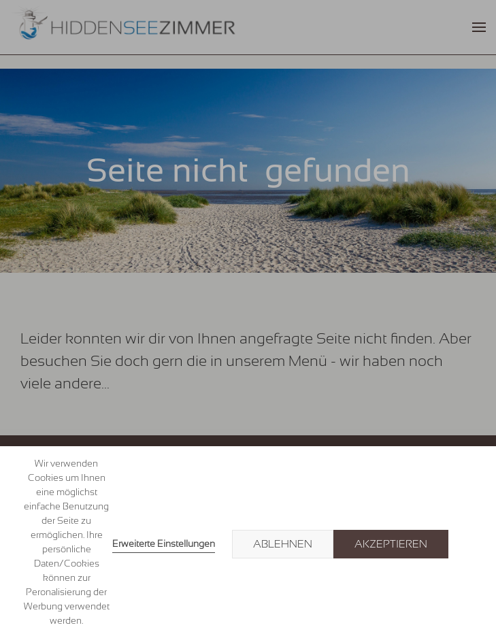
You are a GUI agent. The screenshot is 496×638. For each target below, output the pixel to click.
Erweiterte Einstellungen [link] (163, 543)
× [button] (470, 544)
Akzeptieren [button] (390, 544)
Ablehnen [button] (282, 544)
